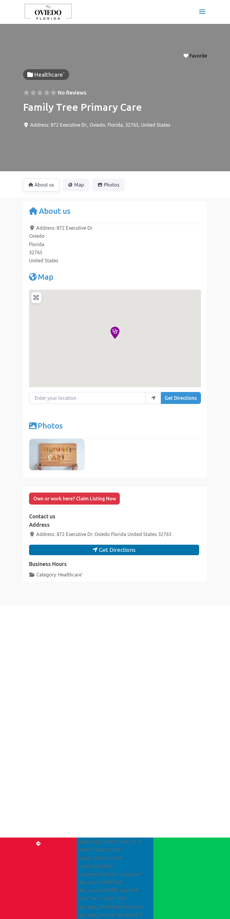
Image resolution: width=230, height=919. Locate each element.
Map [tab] (76, 184)
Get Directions (181, 398)
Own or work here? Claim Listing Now (74, 498)
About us (49, 211)
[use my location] (153, 398)
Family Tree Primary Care (82, 107)
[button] (115, 333)
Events (33, 812)
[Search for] (164, 729)
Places (33, 803)
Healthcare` (70, 574)
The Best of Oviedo (45, 793)
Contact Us (181, 874)
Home (37, 874)
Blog (31, 821)
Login (87, 874)
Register (110, 874)
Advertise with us (144, 874)
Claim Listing (42, 831)
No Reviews (72, 93)
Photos (46, 425)
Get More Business (48, 847)
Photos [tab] (108, 184)
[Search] (164, 757)
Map (41, 276)
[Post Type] (164, 715)
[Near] (164, 743)
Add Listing (62, 874)
